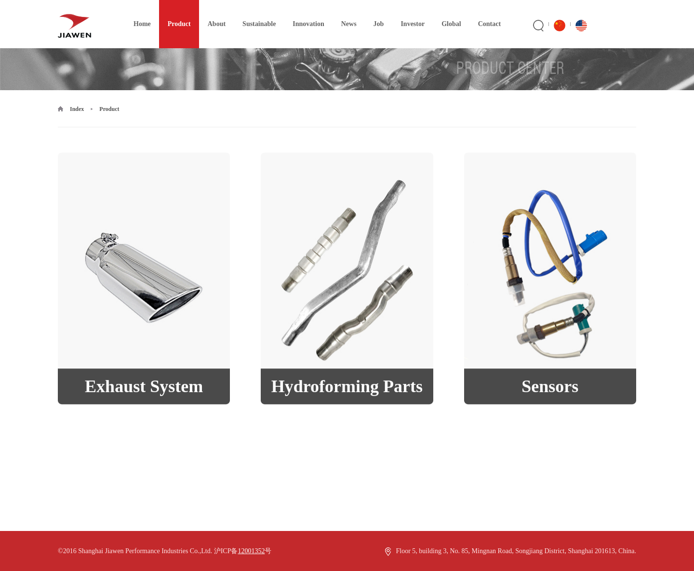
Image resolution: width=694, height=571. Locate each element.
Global (447, 13)
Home (138, 13)
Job (374, 13)
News (345, 13)
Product (175, 13)
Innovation (304, 13)
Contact (485, 13)
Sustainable (255, 13)
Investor (408, 13)
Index (77, 109)
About (212, 13)
